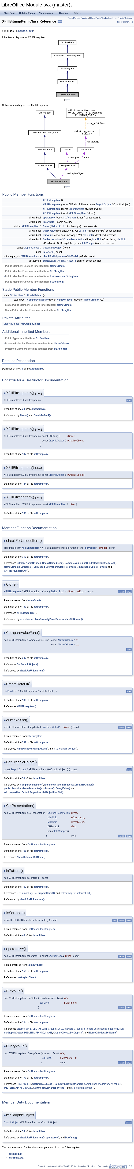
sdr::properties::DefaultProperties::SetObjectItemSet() (34, 792)
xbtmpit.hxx (25, 31)
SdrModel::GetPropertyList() (49, 566)
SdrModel (72, 256)
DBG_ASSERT (40, 1028)
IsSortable (48, 222)
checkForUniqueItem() (32, 670)
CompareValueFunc (38, 299)
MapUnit (97, 239)
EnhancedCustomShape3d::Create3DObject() (69, 784)
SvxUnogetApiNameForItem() (49, 1087)
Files (77, 13)
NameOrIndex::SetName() (103, 1032)
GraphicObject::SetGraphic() (68, 1032)
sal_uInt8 (84, 230)
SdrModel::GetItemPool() (102, 563)
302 (24, 658)
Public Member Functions (78, 18)
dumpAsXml (49, 260)
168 (24, 850)
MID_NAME (46, 1032)
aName (21, 1028)
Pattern (103, 566)
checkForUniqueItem (54, 256)
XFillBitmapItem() (26, 613)
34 (23, 1131)
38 (23, 409)
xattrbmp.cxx (41, 454)
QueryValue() (63, 788)
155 (24, 971)
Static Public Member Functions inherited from (37, 305)
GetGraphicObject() (27, 664)
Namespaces (47, 13)
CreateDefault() (42, 415)
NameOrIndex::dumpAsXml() (32, 748)
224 (24, 1022)
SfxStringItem (57, 271)
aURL (29, 1028)
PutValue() (71, 1137)
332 (24, 742)
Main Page (9, 13)
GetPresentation (52, 239)
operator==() (52, 1137)
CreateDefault (34, 295)
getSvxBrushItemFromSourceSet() (23, 788)
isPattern (48, 252)
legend (67, 100)
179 (24, 1077)
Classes (64, 13)
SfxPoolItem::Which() (65, 748)
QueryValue (49, 230)
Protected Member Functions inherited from (36, 343)
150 (24, 606)
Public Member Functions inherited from (34, 266)
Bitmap (21, 563)
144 (24, 483)
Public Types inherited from (26, 338)
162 (24, 886)
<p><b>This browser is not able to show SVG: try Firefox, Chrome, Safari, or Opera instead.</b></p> (67, 68)
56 (23, 778)
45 (23, 935)
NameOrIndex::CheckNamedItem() (45, 563)
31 (21, 368)
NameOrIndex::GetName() (18, 566)
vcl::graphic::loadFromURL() (109, 1028)
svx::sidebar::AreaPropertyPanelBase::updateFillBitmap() (51, 619)
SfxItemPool (57, 226)
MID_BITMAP (31, 1032)
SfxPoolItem (69, 217)
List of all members (125, 22)
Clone (46, 226)
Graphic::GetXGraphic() (60, 1028)
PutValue (48, 235)
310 (24, 556)
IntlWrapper (88, 243)
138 (24, 513)
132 (24, 454)
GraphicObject (103, 204)
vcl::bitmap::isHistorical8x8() (76, 893)
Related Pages (27, 13)
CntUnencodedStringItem (64, 276)
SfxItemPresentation (73, 239)
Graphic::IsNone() (83, 1028)
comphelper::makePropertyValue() (102, 1084)
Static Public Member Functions (103, 18)
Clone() (24, 415)
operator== (49, 217)
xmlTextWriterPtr (67, 260)
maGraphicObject (30, 323)
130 (24, 700)
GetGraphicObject (52, 247)
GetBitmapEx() (25, 893)
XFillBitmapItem (52, 200)
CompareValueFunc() (76, 563)
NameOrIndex (57, 266)
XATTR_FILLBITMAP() (16, 570)
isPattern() (71, 566)
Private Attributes (125, 18)
